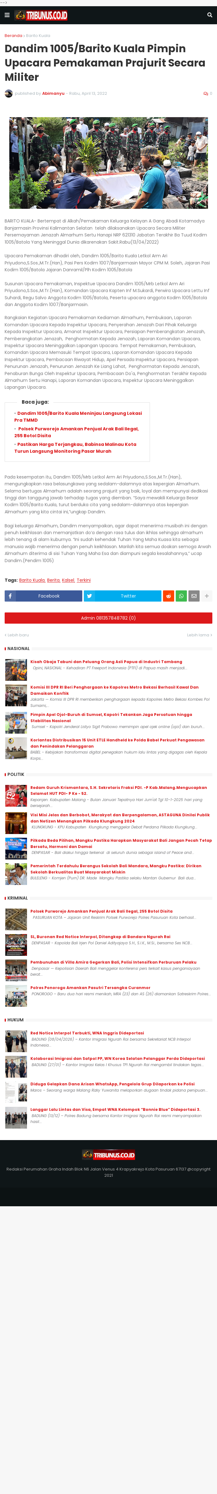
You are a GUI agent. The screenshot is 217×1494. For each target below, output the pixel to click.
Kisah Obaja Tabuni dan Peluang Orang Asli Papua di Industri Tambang (106, 661)
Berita (53, 580)
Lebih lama (198, 635)
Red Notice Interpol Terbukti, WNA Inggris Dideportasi (87, 1033)
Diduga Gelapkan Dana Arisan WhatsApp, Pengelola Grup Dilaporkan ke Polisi (112, 1084)
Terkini (84, 580)
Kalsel (68, 580)
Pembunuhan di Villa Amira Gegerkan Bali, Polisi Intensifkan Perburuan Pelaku (113, 962)
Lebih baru (18, 635)
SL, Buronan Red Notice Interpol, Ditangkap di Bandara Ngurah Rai (100, 936)
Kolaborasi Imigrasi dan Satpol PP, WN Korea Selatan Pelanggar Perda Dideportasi (117, 1058)
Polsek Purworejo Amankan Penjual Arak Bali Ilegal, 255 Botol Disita (101, 911)
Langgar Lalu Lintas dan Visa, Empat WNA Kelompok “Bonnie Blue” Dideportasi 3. (115, 1109)
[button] (7, 15)
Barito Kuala (38, 36)
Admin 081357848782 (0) (108, 618)
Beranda (13, 36)
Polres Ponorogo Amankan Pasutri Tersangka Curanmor (90, 987)
